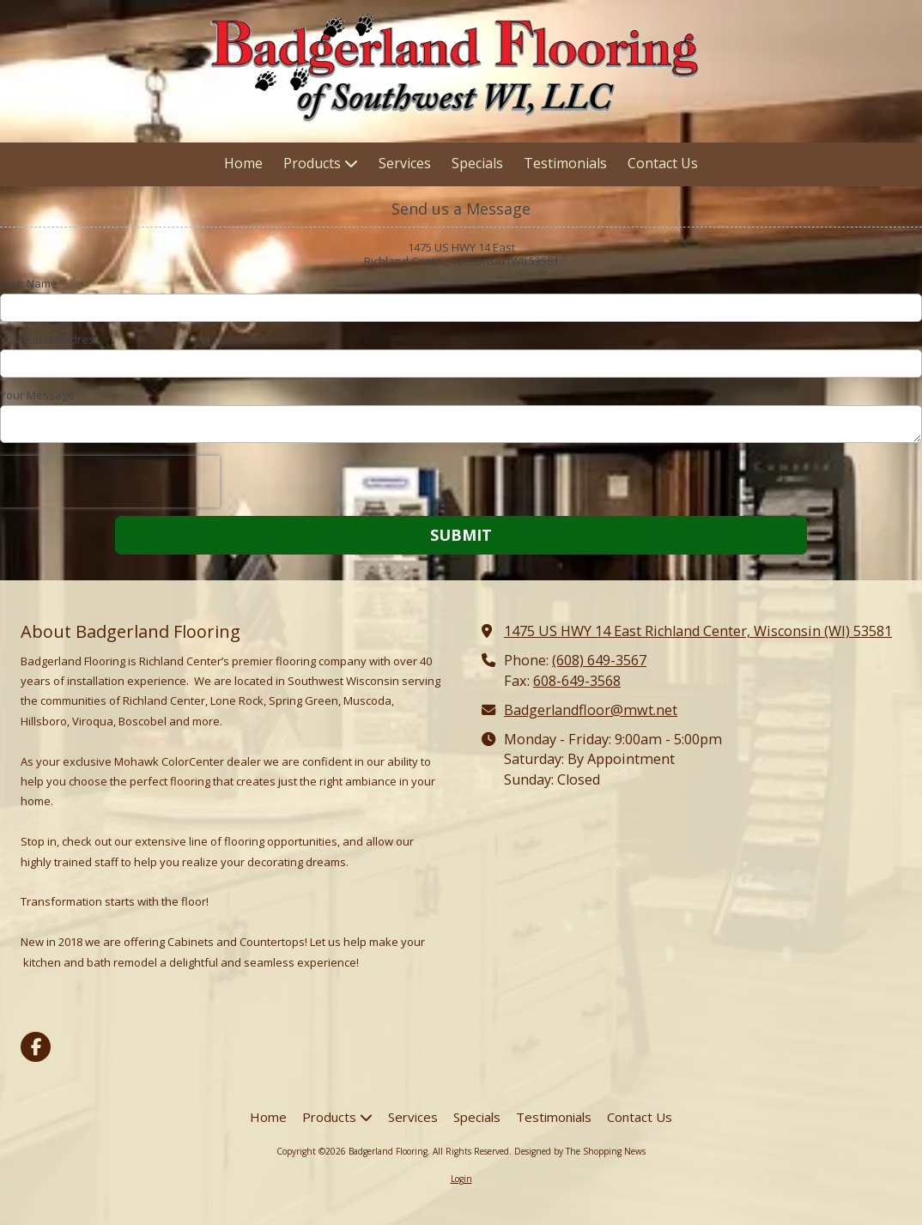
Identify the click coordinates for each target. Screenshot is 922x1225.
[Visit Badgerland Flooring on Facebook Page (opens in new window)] (36, 1047)
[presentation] (110, 481)
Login (461, 1179)
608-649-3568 (577, 680)
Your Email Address (50, 339)
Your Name (29, 283)
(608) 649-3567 (599, 660)
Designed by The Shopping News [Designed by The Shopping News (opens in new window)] (580, 1151)
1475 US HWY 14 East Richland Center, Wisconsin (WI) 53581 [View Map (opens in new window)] (698, 631)
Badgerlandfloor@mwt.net (590, 709)
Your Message (37, 395)
